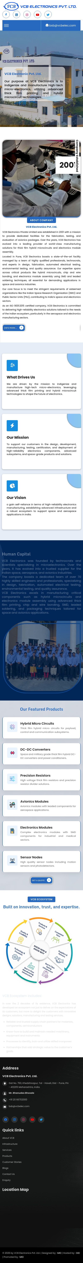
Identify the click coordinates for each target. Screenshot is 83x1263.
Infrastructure (9, 1144)
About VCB (8, 1138)
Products (7, 1156)
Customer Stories (11, 1162)
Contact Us (8, 1174)
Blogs (5, 1168)
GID (78, 1253)
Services (7, 1150)
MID (59, 1253)
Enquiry (6, 1180)
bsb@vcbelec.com (62, 25)
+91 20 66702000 (18, 1099)
